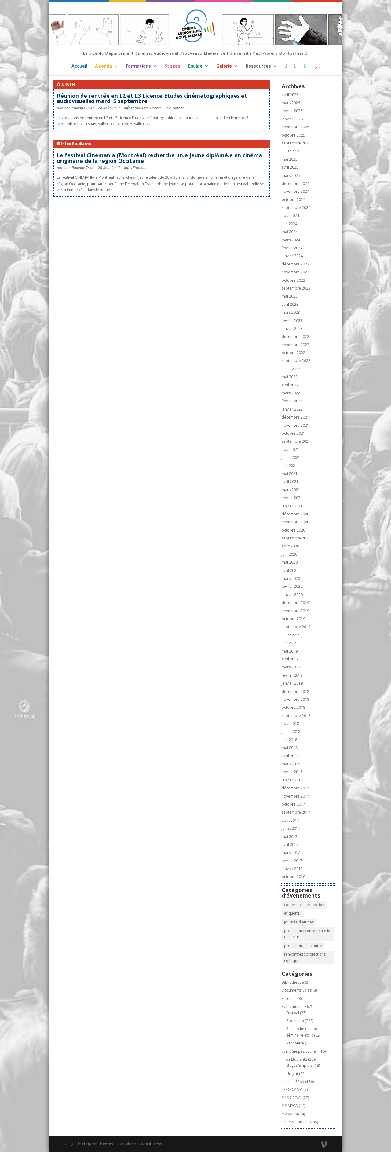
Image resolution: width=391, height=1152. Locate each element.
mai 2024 (290, 231)
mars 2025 (291, 175)
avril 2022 (290, 385)
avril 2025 (290, 167)
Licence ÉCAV (160, 108)
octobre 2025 (293, 135)
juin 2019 (289, 642)
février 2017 (292, 860)
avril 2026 (290, 94)
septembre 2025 (296, 143)
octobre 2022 (293, 352)
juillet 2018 (291, 731)
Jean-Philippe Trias (79, 108)
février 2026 (292, 110)
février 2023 (292, 320)
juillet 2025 (291, 151)
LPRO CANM (292, 1089)
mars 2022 (291, 393)
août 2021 (290, 449)
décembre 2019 (295, 602)
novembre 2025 (295, 127)
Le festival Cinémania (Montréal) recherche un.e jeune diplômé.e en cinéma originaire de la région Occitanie (159, 158)
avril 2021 (290, 481)
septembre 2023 (296, 288)
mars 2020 (291, 578)
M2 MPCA (290, 1105)
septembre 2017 (296, 812)
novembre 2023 (295, 272)
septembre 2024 (296, 207)
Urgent (178, 108)
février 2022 (292, 401)
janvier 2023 (292, 328)
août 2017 (290, 820)
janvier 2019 (292, 683)
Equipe (195, 66)
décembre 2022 (295, 336)
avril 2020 (290, 570)
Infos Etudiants (136, 108)
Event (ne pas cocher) (300, 1051)
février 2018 (292, 771)
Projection (295, 1020)
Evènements (292, 1006)
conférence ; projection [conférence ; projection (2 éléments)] (304, 904)
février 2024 (292, 248)
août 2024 (290, 215)
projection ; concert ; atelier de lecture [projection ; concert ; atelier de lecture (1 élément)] (308, 933)
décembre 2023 (295, 264)
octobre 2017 (293, 804)
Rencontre (295, 1043)
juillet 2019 (291, 635)
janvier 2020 (292, 594)
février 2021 (292, 497)
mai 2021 (290, 473)
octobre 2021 (293, 433)
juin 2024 (289, 223)
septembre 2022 (296, 360)
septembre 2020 (296, 538)
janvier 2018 (292, 780)
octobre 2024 (293, 199)
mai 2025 (290, 159)
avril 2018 (290, 756)
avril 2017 (290, 844)
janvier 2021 (292, 506)
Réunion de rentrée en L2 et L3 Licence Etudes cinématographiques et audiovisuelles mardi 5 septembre (152, 98)
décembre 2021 (295, 417)
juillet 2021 (291, 457)
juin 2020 (289, 554)
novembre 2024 (295, 191)
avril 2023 (290, 304)
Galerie (224, 66)
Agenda (103, 66)
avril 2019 (290, 659)
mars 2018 (291, 763)
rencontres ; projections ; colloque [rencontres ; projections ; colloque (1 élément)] (305, 957)
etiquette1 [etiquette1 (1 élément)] (293, 913)
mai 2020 (290, 562)
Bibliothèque (293, 982)
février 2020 (292, 586)
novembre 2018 (295, 699)
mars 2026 (291, 102)
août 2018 (290, 723)
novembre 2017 (295, 796)
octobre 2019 (293, 618)
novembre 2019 (295, 610)
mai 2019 (290, 651)
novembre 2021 (295, 425)
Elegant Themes (97, 1144)
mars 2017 (291, 852)
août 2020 (290, 546)
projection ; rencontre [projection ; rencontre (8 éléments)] (303, 945)
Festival (292, 1012)
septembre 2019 (296, 626)
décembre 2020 (295, 514)
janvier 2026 (292, 119)
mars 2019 (291, 667)
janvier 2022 (292, 409)
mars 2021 (291, 489)
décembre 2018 (295, 691)
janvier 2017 (292, 868)
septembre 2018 (296, 715)
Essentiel (289, 998)
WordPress (151, 1144)
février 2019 (292, 675)
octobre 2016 (293, 876)
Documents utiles (297, 990)
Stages (172, 66)
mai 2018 (290, 747)
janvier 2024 (292, 255)
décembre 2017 (295, 788)
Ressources (258, 66)
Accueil (79, 66)
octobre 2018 (293, 707)
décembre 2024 (295, 183)
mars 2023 (291, 312)
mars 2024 (291, 240)
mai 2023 (290, 296)
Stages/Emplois (299, 1065)
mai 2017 (290, 836)
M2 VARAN (291, 1114)
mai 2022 (290, 376)
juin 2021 (289, 465)
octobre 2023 (293, 280)
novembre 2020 (295, 522)
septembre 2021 (296, 441)
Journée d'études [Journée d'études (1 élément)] (299, 922)
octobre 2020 (293, 530)
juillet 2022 (291, 368)
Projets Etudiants (296, 1122)
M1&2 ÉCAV (291, 1097)
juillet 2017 (291, 828)
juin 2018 (289, 739)
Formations (138, 66)
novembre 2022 (295, 344)
